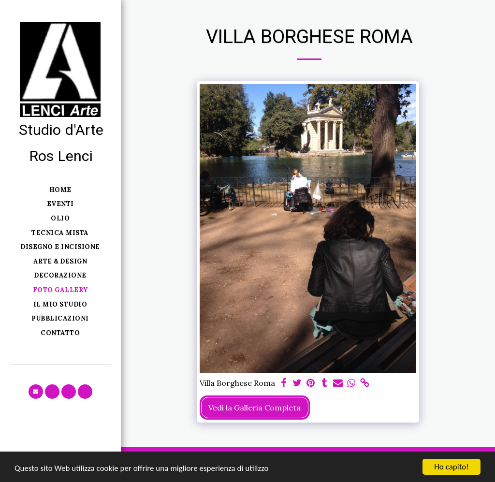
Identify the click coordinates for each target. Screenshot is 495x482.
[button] (36, 391)
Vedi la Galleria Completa (254, 407)
